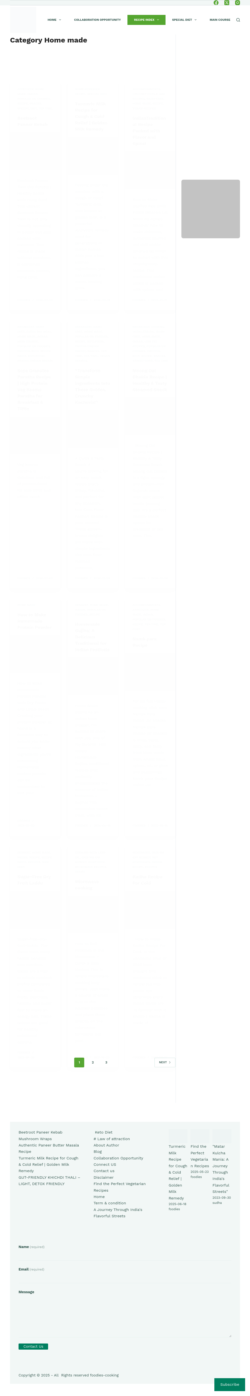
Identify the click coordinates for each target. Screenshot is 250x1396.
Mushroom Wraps (35, 1138)
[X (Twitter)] (226, 2)
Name (31, 1247)
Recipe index (147, 20)
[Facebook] (216, 2)
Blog (98, 1151)
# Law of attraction (112, 1138)
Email (31, 1269)
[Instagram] (237, 2)
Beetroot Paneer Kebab (40, 1132)
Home (55, 20)
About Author (106, 1145)
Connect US (105, 1164)
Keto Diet (103, 1132)
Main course (220, 19)
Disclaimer (104, 1177)
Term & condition (110, 1203)
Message (26, 1292)
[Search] (238, 20)
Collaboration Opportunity (97, 19)
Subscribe (229, 1384)
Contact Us (33, 1346)
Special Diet (185, 20)
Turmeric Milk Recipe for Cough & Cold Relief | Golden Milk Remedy (48, 1164)
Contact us (104, 1170)
